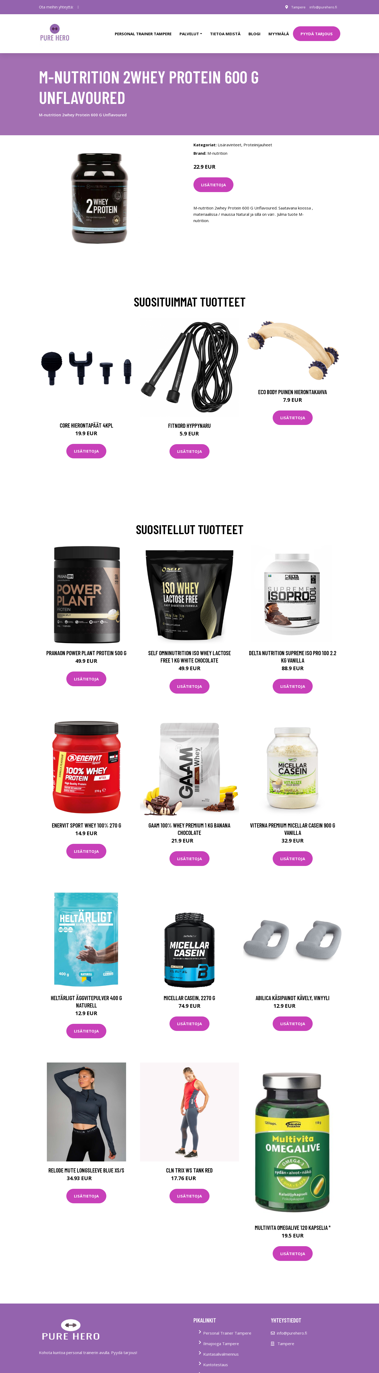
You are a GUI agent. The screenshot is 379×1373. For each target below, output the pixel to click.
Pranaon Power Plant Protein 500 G (86, 645)
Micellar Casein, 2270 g (189, 990)
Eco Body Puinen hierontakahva (292, 384)
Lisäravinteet (229, 137)
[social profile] (78, 7)
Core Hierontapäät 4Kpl (86, 417)
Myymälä (278, 30)
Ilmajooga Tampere (221, 1336)
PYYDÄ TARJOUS (317, 30)
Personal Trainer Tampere (227, 1326)
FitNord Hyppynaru (189, 418)
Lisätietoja (213, 177)
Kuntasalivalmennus (221, 1347)
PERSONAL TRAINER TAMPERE (143, 30)
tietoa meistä (225, 30)
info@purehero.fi (322, 6)
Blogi (254, 30)
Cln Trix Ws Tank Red (189, 1162)
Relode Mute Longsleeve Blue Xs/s (86, 1162)
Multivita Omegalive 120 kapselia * (293, 1220)
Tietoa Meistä (215, 1368)
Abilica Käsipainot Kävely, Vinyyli (293, 990)
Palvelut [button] (189, 30)
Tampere (294, 6)
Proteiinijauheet (257, 137)
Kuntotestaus (215, 1357)
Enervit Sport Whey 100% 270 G (86, 818)
